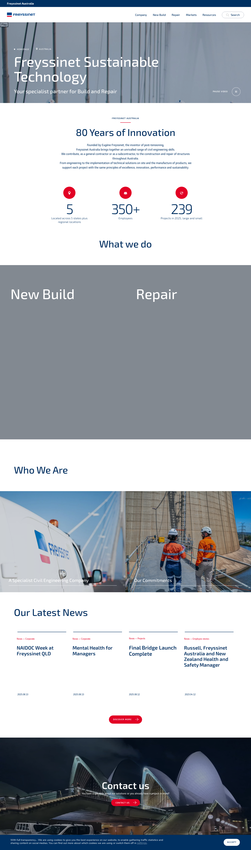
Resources (209, 14)
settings (142, 843)
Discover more (122, 720)
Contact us (123, 803)
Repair (176, 14)
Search (233, 15)
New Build (159, 14)
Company (141, 14)
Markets (191, 14)
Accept (231, 842)
